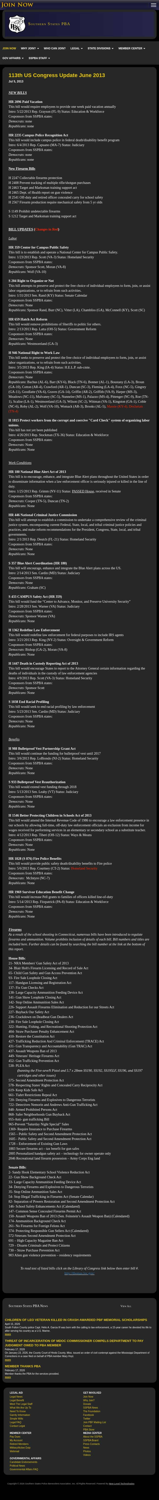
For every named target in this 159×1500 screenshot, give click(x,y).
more (8, 1334)
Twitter (86, 1418)
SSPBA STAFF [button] (39, 58)
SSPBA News (90, 1407)
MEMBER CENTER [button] (131, 48)
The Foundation (91, 1411)
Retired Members (19, 1444)
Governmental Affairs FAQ (24, 1469)
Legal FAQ (15, 1422)
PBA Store (89, 1429)
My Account (16, 1440)
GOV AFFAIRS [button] (13, 58)
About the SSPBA (93, 1436)
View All (125, 1306)
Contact (87, 1426)
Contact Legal (17, 1426)
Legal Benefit (17, 1400)
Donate (87, 1404)
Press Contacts (91, 1444)
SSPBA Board (90, 1440)
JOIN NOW (9, 48)
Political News (17, 1465)
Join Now (88, 1396)
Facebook (88, 1415)
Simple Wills (16, 1418)
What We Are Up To (20, 1407)
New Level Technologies (121, 1483)
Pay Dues (15, 1436)
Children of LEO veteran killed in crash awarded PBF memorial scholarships (76, 1320)
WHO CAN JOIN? (55, 48)
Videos (87, 1455)
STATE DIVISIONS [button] (101, 48)
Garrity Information (20, 1415)
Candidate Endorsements (23, 1462)
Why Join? (89, 1400)
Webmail (14, 1451)
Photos (87, 1451)
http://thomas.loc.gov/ (79, 1273)
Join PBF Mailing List (94, 1422)
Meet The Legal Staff (21, 1404)
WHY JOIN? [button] (30, 48)
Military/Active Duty (20, 1447)
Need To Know (18, 1411)
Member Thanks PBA (23, 1366)
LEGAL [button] (77, 48)
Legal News (16, 1396)
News (86, 1447)
